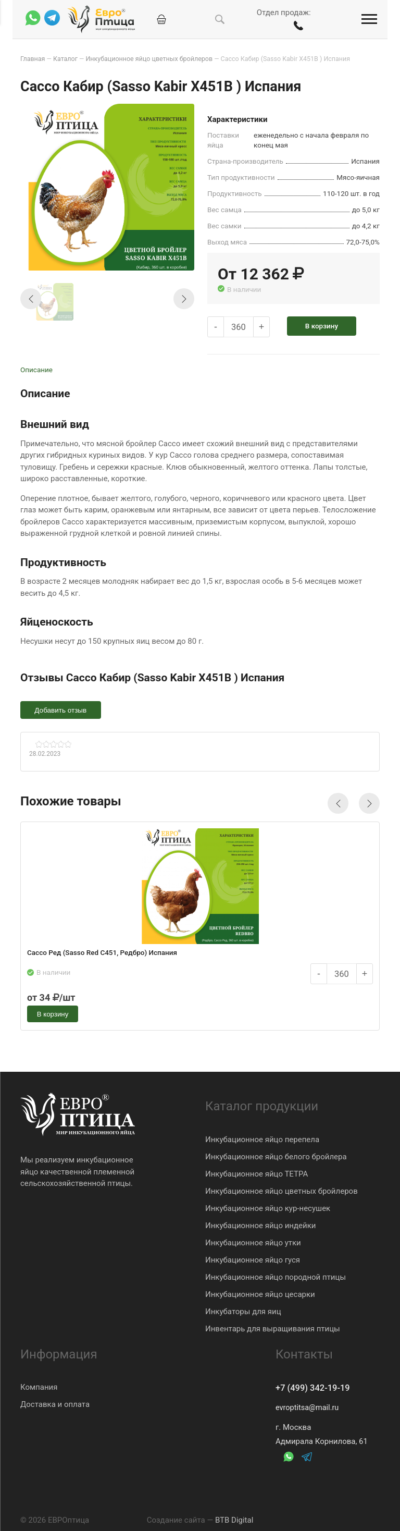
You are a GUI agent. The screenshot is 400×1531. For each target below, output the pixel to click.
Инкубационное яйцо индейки (260, 1224)
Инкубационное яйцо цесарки (260, 1293)
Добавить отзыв (62, 710)
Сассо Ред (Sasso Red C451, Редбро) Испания (103, 954)
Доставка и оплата (55, 1403)
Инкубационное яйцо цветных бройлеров (281, 1190)
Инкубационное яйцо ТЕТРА (256, 1173)
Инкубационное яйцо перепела (262, 1138)
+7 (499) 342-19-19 (316, 1387)
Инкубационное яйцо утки (253, 1241)
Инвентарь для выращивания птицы (272, 1327)
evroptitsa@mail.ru (308, 1408)
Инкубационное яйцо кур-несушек (267, 1207)
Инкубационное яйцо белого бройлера (276, 1155)
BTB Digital (234, 1520)
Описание (36, 369)
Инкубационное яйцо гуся (252, 1259)
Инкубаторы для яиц (243, 1310)
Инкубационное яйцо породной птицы (275, 1276)
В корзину (325, 325)
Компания (38, 1386)
